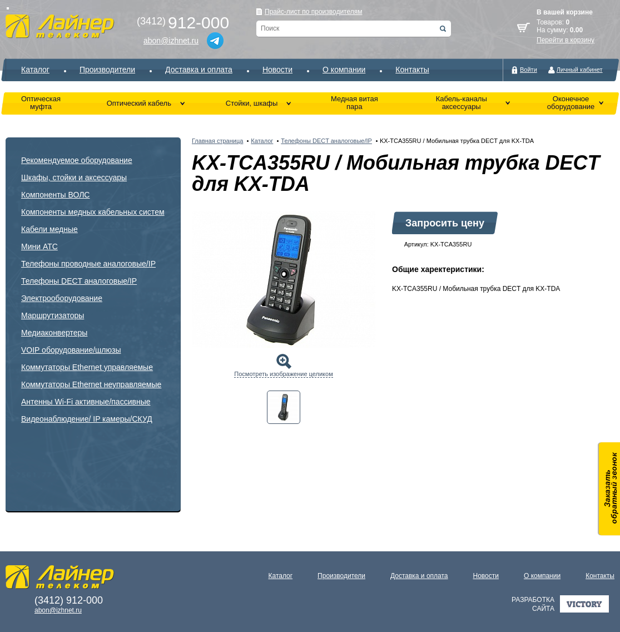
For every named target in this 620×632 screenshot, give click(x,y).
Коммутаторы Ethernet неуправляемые (91, 384)
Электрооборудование (61, 298)
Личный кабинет (580, 69)
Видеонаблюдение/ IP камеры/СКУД (86, 418)
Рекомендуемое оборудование (76, 160)
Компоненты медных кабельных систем (93, 212)
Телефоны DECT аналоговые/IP (79, 280)
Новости (277, 69)
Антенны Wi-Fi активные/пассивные (85, 401)
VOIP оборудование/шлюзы (71, 349)
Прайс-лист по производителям (314, 12)
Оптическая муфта (41, 103)
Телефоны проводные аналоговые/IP (88, 263)
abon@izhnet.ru (171, 40)
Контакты (412, 69)
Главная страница (217, 140)
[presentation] (283, 407)
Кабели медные (49, 229)
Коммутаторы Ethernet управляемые (87, 367)
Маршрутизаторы (52, 315)
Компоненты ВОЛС (55, 194)
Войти (528, 69)
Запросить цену (444, 223)
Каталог (35, 69)
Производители (107, 69)
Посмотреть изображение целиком (283, 374)
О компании (344, 69)
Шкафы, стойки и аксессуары (74, 177)
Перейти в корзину (565, 40)
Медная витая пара (354, 103)
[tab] (283, 407)
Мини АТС (39, 246)
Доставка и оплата (198, 69)
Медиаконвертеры (54, 332)
